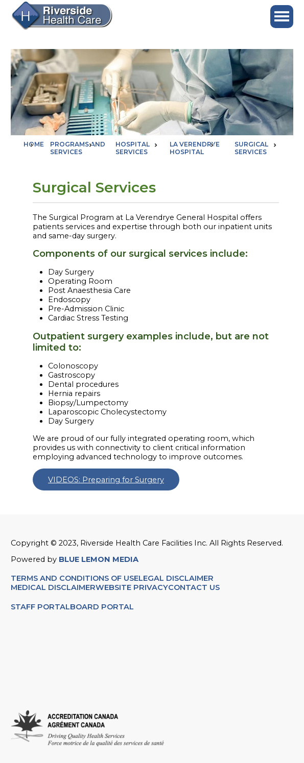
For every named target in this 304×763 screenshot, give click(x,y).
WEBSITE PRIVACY (132, 587)
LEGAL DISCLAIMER (176, 578)
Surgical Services (251, 148)
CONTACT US (195, 587)
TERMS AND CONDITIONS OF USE (74, 578)
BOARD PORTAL (102, 606)
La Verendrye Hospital (195, 148)
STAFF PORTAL (40, 606)
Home (34, 144)
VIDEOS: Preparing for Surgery (106, 479)
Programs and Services (77, 148)
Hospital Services (132, 148)
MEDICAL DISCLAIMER (53, 587)
